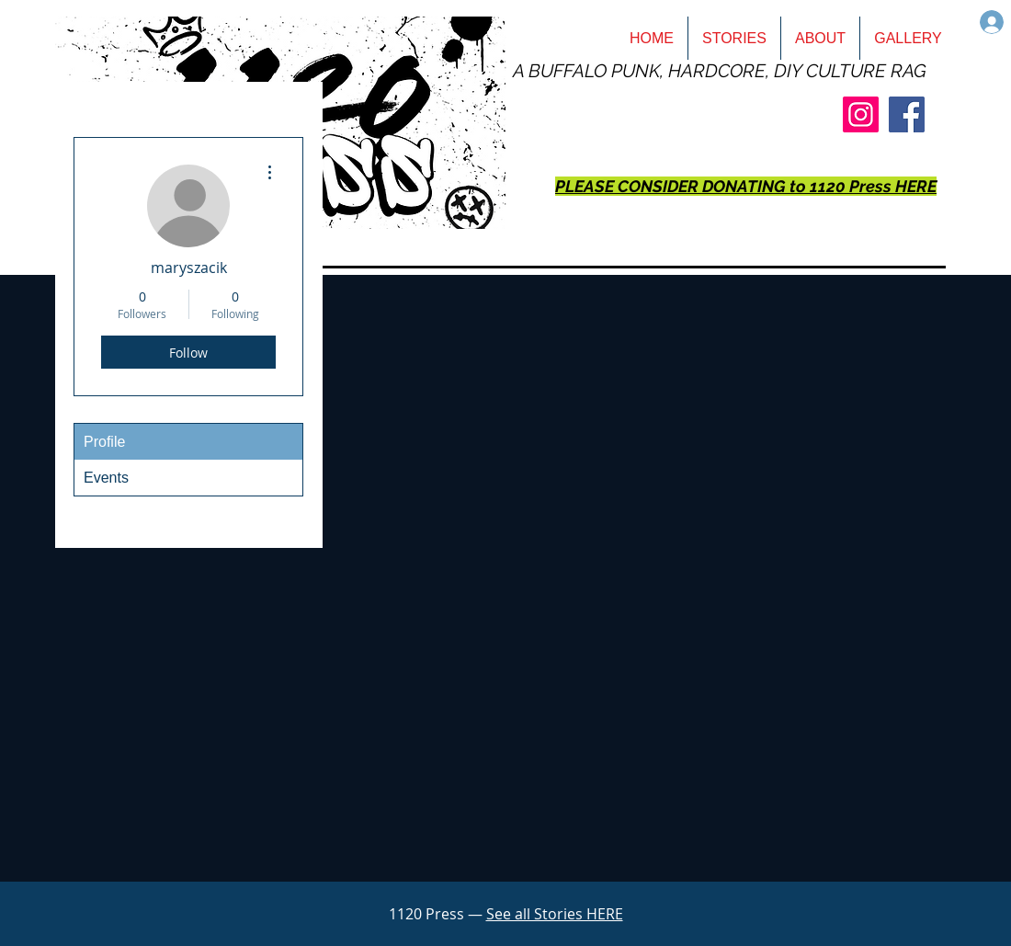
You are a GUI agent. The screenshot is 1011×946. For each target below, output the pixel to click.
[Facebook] (907, 114)
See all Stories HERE (554, 914)
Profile (104, 442)
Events (106, 477)
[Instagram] (861, 114)
